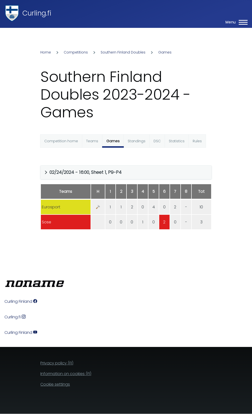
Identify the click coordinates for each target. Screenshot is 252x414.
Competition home (61, 141)
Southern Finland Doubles (123, 52)
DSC (157, 141)
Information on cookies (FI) (65, 374)
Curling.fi (36, 13)
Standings (136, 141)
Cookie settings (55, 384)
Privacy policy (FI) (56, 363)
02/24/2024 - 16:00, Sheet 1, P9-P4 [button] (85, 172)
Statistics (177, 141)
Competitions (76, 52)
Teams (92, 141)
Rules (197, 141)
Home (45, 52)
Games (165, 52)
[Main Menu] (235, 22)
